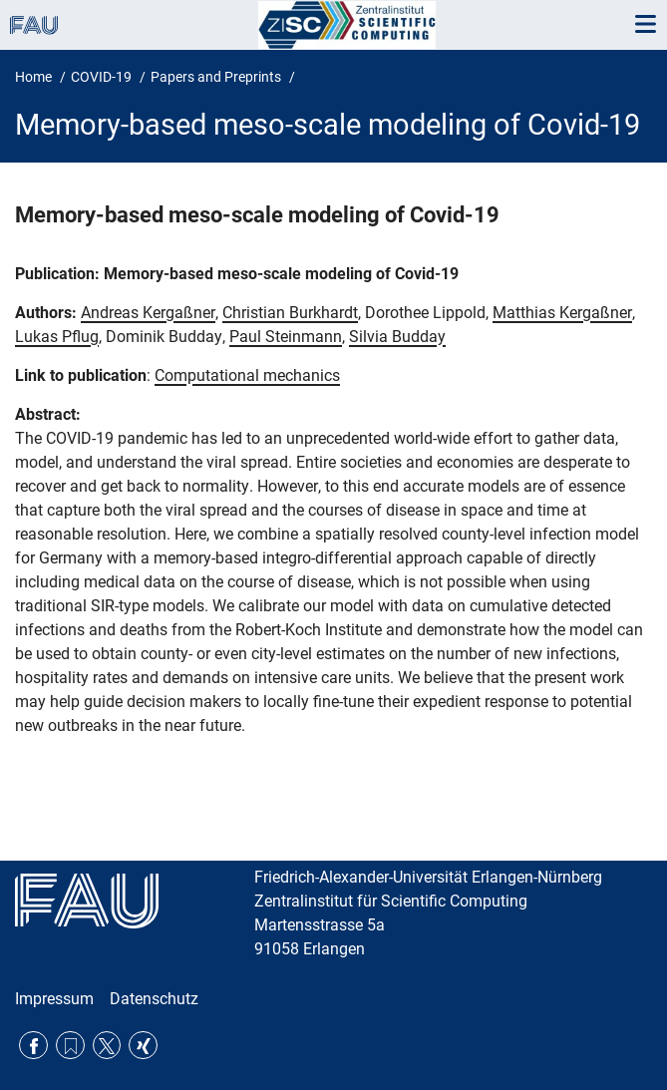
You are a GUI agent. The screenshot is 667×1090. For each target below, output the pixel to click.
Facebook (33, 1045)
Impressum (54, 998)
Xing (143, 1045)
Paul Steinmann (285, 336)
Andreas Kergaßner (148, 312)
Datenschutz (154, 998)
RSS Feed (70, 1045)
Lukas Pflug (57, 336)
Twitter (107, 1045)
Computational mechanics (247, 375)
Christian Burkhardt (290, 312)
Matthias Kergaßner (562, 312)
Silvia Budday (397, 336)
